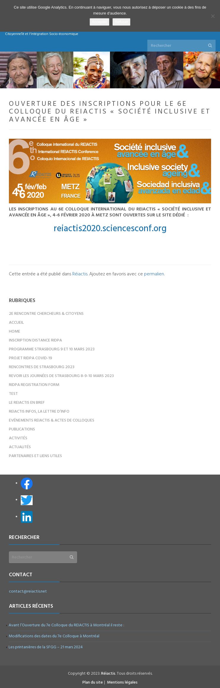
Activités (18, 438)
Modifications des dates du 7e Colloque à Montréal (54, 636)
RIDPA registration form (34, 384)
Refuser (121, 22)
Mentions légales (122, 682)
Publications (22, 429)
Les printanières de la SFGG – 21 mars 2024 (46, 647)
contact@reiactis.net (28, 591)
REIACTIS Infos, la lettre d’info (39, 411)
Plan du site (92, 682)
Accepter (99, 22)
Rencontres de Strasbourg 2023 (41, 367)
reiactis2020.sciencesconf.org (110, 229)
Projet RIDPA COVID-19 (30, 358)
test (13, 393)
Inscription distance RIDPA (35, 340)
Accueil (16, 322)
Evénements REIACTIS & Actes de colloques (51, 420)
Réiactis (79, 274)
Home (14, 331)
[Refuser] (213, 16)
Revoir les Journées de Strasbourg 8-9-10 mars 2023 (61, 376)
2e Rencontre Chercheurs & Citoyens (46, 313)
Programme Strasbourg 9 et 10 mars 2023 (52, 349)
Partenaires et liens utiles (35, 456)
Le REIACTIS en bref (27, 402)
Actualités (20, 447)
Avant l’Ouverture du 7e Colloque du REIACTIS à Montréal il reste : (66, 625)
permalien (154, 274)
